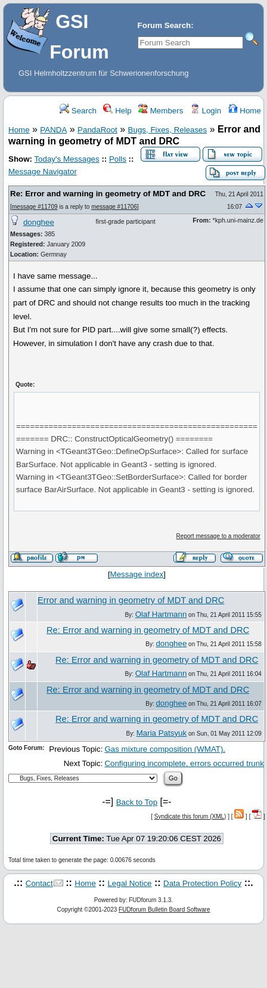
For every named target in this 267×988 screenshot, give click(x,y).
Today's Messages (66, 159)
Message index (137, 574)
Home (244, 110)
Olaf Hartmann (161, 614)
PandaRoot (97, 129)
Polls (117, 159)
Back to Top (136, 802)
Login (205, 110)
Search (78, 110)
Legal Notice (129, 883)
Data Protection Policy (202, 883)
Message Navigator (42, 171)
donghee (38, 222)
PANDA (53, 129)
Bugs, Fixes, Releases (167, 129)
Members (160, 110)
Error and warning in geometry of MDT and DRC (131, 600)
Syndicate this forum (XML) (190, 816)
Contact (39, 883)
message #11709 (35, 206)
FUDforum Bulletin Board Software (164, 909)
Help (117, 110)
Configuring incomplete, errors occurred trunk (183, 763)
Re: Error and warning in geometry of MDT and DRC (108, 193)
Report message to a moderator (218, 536)
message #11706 (114, 206)
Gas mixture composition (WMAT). (164, 749)
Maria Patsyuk (161, 732)
